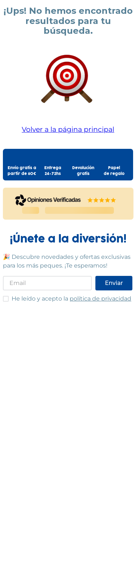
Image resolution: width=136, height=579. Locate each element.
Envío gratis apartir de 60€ (22, 171)
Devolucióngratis (83, 171)
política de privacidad (100, 298)
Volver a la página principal (68, 129)
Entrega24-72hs (52, 171)
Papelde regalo (114, 171)
